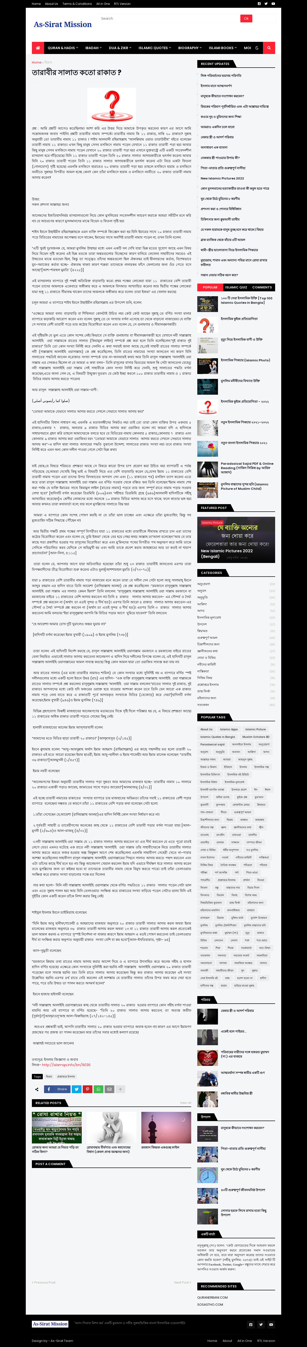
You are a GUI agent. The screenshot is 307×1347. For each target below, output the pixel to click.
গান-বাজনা (206, 812)
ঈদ (255, 790)
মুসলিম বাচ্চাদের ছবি (255, 925)
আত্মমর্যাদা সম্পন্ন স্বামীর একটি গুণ (243, 1073)
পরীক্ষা (203, 872)
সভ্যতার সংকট (241, 955)
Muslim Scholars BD (256, 737)
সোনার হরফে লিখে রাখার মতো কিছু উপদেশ (243, 1213)
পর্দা (237, 872)
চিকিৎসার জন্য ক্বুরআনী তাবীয (220, 219)
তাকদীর (252, 835)
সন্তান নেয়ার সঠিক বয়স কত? (219, 275)
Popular (210, 287)
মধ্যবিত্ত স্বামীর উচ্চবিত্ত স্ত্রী (237, 1093)
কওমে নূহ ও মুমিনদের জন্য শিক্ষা (221, 117)
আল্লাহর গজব (208, 759)
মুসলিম (204, 925)
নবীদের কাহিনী (236, 664)
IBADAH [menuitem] (92, 47)
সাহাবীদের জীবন (225, 970)
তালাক (220, 842)
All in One (103, 4)
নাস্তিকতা (236, 671)
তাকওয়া (236, 835)
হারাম (224, 986)
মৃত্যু (247, 933)
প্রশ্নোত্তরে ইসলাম (66, 1077)
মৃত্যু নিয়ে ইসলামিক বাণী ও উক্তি (241, 340)
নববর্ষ (225, 857)
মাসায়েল (204, 918)
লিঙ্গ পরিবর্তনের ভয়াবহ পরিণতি (221, 76)
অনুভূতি (236, 597)
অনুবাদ (236, 591)
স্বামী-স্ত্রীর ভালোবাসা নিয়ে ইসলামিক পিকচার (229, 250)
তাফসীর (204, 842)
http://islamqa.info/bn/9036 (66, 1064)
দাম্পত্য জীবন (254, 842)
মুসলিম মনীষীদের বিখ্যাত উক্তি (240, 381)
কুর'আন (259, 797)
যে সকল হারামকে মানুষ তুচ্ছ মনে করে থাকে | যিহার (232, 230)
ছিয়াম (48, 62)
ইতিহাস (228, 767)
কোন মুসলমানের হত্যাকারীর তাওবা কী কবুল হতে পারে (235, 189)
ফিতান (204, 888)
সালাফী (204, 970)
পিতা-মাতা (252, 872)
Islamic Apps (229, 729)
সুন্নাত (255, 970)
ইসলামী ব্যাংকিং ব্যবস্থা (212, 790)
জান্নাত (244, 820)
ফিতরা (260, 880)
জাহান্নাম (259, 820)
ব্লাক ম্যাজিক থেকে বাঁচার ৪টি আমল (223, 240)
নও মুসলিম (252, 850)
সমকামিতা (262, 955)
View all (185, 1103)
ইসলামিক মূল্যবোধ (236, 617)
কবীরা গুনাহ (222, 797)
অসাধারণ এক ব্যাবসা (214, 147)
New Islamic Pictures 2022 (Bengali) (227, 553)
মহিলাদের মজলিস (210, 910)
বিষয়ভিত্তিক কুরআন (211, 903)
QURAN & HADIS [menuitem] (61, 47)
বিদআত (204, 895)
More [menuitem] (249, 47)
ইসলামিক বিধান (208, 782)
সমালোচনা (206, 963)
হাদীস (263, 978)
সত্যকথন (236, 705)
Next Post (181, 1282)
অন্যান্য (236, 752)
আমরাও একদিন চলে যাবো (218, 127)
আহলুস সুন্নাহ (245, 759)
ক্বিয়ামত (236, 631)
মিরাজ (220, 918)
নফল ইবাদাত (207, 857)
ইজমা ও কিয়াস (208, 767)
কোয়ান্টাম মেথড (241, 805)
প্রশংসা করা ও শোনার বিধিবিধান (221, 209)
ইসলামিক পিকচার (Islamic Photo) (245, 360)
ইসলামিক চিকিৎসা (210, 774)
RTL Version (122, 4)
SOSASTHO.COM (210, 1304)
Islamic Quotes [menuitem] (153, 47)
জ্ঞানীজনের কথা (236, 651)
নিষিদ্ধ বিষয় (236, 678)
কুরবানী (204, 805)
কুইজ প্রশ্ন (242, 797)
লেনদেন (218, 940)
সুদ (242, 970)
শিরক (231, 948)
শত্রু (247, 940)
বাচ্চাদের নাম (233, 888)
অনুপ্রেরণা (236, 584)
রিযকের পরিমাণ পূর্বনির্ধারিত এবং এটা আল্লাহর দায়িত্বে (235, 107)
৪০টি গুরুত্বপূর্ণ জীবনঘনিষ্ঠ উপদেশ (243, 1190)
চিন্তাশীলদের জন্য (236, 644)
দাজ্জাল (235, 842)
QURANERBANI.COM (212, 1297)
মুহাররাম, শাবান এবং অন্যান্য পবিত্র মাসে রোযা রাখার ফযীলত (234, 262)
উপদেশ (236, 624)
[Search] (169, 18)
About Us (51, 4)
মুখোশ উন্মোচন (259, 918)
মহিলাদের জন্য (236, 698)
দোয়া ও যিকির (236, 657)
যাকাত (260, 933)
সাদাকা (223, 963)
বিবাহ (234, 895)
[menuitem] (38, 48)
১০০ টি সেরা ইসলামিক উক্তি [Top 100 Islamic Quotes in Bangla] (246, 300)
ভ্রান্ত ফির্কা (236, 691)
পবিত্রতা (248, 865)
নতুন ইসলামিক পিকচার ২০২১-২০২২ (245, 422)
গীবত (223, 812)
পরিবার (263, 865)
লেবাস (234, 940)
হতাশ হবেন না (245, 978)
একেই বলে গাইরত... (233, 1031)
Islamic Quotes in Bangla (217, 737)
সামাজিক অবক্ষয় (243, 963)
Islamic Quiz (236, 287)
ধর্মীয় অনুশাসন (231, 850)
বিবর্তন (220, 895)
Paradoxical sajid (212, 744)
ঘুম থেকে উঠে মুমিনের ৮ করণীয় (220, 199)
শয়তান (204, 948)
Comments (262, 287)
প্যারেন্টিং (205, 880)
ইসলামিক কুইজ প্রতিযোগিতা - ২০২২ (245, 402)
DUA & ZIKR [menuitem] (118, 47)
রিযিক (203, 940)
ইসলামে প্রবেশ (239, 790)
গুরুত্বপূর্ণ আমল (236, 638)
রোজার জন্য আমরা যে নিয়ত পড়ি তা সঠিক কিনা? (55, 1149)
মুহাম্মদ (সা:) (231, 933)
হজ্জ (227, 978)
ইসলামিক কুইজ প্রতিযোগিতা (239, 319)
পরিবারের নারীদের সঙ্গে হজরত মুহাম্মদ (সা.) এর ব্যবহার (245, 1054)
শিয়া (218, 948)
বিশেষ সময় (251, 895)
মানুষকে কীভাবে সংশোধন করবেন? (222, 96)
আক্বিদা (236, 604)
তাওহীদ (220, 835)
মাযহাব (250, 910)
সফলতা (222, 955)
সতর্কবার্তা (246, 948)
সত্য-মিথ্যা (264, 948)
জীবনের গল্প (207, 827)
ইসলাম (243, 767)
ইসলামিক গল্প (261, 767)
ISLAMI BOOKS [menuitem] (221, 47)
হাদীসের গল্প (206, 986)
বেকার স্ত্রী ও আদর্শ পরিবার (217, 137)
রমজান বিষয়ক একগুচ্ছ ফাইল (160, 1147)
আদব (236, 611)
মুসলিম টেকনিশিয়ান (225, 925)
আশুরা (227, 759)
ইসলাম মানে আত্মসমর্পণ (216, 86)
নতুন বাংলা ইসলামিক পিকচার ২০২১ (244, 443)
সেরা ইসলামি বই (209, 978)
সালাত (263, 963)
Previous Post (44, 1282)
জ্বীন (261, 827)
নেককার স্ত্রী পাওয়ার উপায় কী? (220, 158)
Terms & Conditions (77, 4)
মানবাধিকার (233, 910)
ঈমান (268, 790)
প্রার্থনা (246, 880)
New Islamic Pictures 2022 (222, 178)
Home (36, 4)
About (227, 1340)
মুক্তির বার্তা (237, 918)
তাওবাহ (204, 835)
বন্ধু (217, 888)
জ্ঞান (223, 827)
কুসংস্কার (220, 805)
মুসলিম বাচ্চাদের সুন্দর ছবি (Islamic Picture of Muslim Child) (244, 486)
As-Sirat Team (62, 1340)
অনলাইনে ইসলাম (241, 744)
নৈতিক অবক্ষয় (228, 865)
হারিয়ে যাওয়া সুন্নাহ (244, 986)
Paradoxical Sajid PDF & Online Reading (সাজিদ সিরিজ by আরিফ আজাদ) (247, 468)
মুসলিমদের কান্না (208, 933)
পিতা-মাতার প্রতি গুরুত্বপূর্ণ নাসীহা (223, 168)
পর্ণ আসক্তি (221, 872)
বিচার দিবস (253, 888)
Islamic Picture (255, 729)
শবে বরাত (262, 940)
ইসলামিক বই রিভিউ (238, 774)
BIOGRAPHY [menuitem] (188, 47)
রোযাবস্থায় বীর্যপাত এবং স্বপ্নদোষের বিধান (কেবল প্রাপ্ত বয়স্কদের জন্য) (108, 1149)
